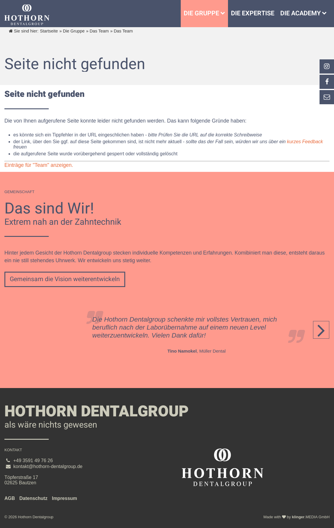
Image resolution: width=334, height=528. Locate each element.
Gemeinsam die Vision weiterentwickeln (65, 279)
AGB (9, 498)
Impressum (64, 498)
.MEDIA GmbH (311, 517)
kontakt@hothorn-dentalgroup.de (47, 466)
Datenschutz (33, 498)
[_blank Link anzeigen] (326, 66)
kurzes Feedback (305, 141)
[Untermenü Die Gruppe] (224, 13)
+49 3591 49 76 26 (33, 460)
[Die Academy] (326, 13)
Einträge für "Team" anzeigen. (38, 165)
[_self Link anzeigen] (326, 81)
